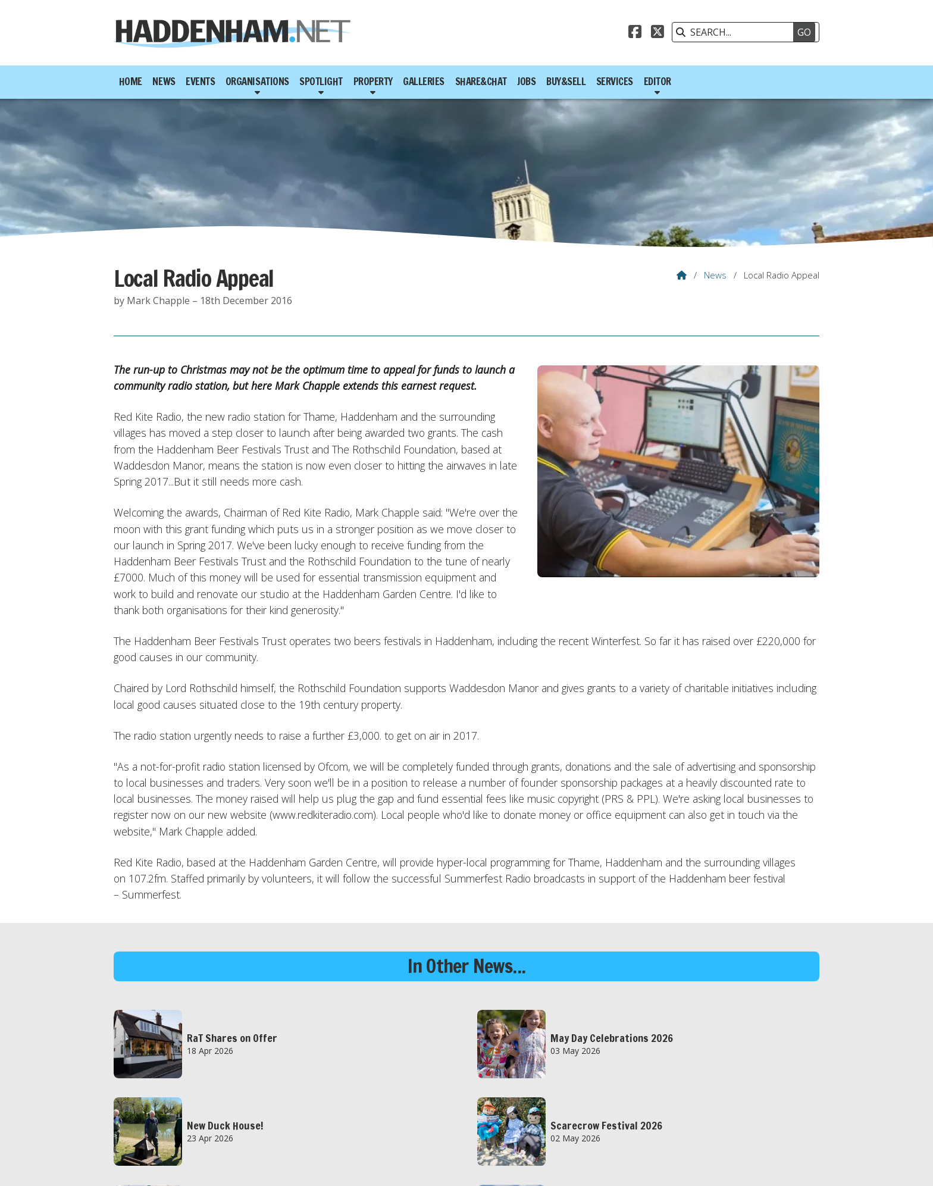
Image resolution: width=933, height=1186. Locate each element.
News (715, 275)
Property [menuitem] (373, 81)
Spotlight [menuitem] (321, 81)
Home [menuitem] (130, 81)
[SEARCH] (739, 32)
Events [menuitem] (200, 81)
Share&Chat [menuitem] (481, 81)
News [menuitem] (163, 81)
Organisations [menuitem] (257, 81)
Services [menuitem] (614, 81)
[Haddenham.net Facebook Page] (634, 33)
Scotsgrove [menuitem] (792, 1164)
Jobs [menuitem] (526, 81)
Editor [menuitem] (657, 81)
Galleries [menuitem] (423, 81)
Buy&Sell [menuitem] (566, 81)
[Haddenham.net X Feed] (657, 33)
